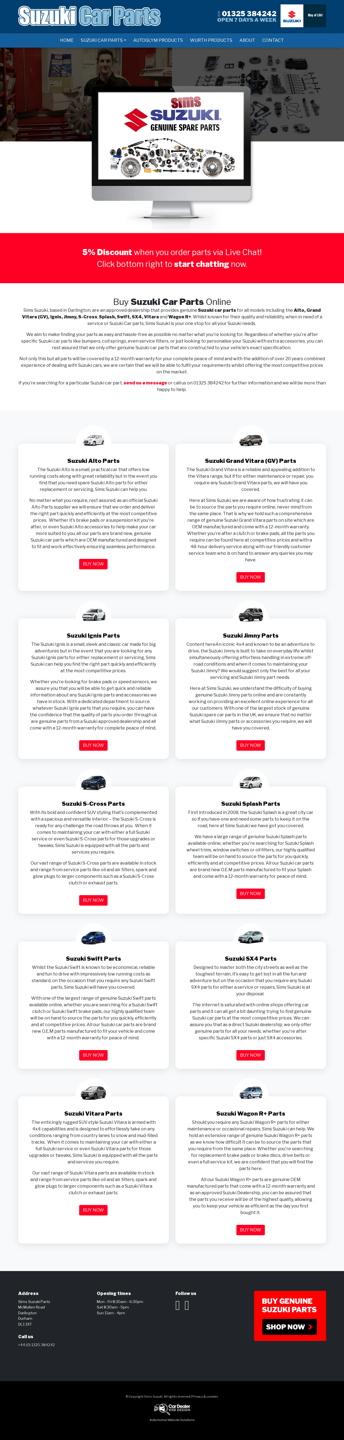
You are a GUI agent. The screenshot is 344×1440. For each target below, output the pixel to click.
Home (67, 40)
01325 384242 (247, 13)
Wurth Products (211, 40)
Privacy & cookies (205, 1396)
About (247, 40)
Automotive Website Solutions (172, 1420)
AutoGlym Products (158, 40)
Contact (273, 40)
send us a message (145, 383)
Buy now (93, 564)
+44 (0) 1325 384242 (36, 1345)
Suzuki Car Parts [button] (102, 40)
